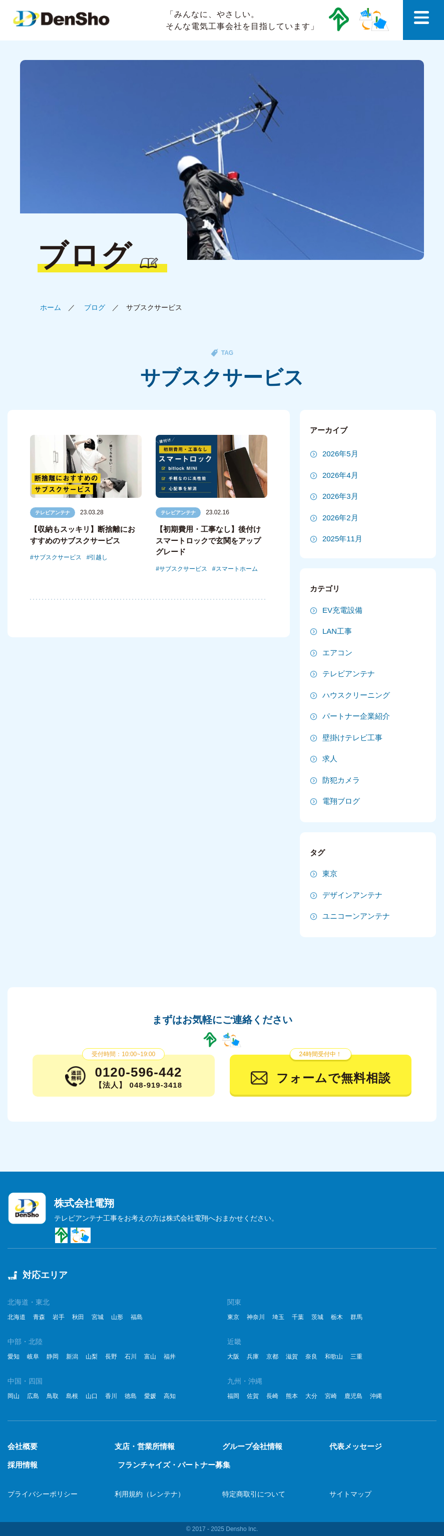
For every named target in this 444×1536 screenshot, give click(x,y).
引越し (99, 557)
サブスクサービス (58, 557)
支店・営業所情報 (145, 1446)
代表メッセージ (355, 1446)
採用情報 (23, 1465)
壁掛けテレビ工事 (352, 737)
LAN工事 (337, 631)
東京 (329, 873)
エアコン (337, 652)
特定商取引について (253, 1494)
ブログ (94, 307)
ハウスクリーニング (356, 695)
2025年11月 (342, 538)
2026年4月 (340, 475)
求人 (329, 758)
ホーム (50, 307)
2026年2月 (340, 517)
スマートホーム (237, 568)
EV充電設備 (342, 610)
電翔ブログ (341, 801)
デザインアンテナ (352, 895)
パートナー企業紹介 (356, 716)
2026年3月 (340, 496)
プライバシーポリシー (43, 1494)
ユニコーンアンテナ (356, 916)
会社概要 (23, 1446)
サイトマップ (350, 1494)
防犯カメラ (341, 780)
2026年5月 (340, 453)
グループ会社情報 (252, 1446)
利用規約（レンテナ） (150, 1494)
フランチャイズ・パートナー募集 (174, 1465)
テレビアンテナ (52, 512)
